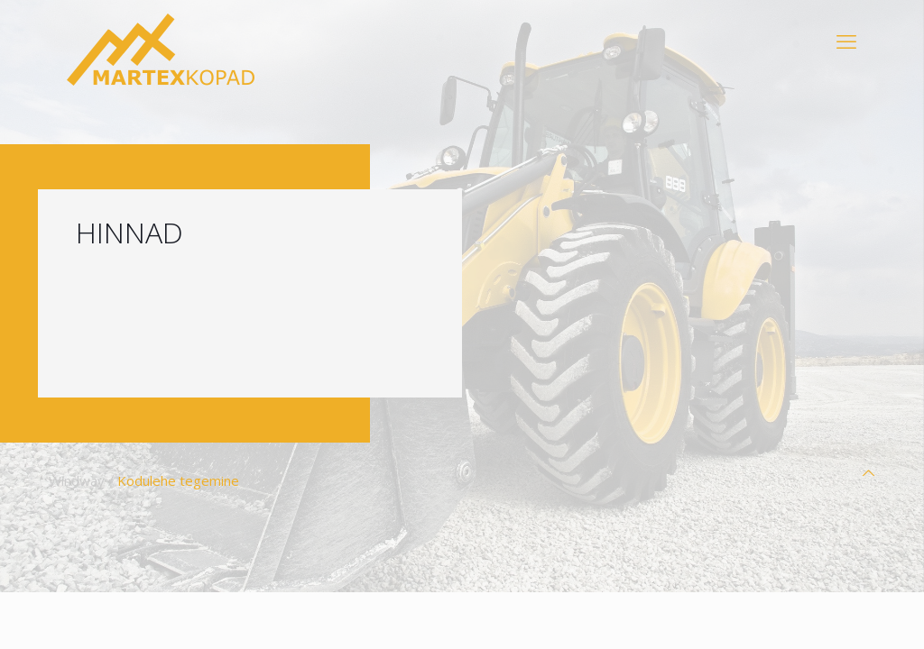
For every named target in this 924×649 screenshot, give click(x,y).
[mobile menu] (846, 40)
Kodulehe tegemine (178, 480)
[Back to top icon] (868, 473)
